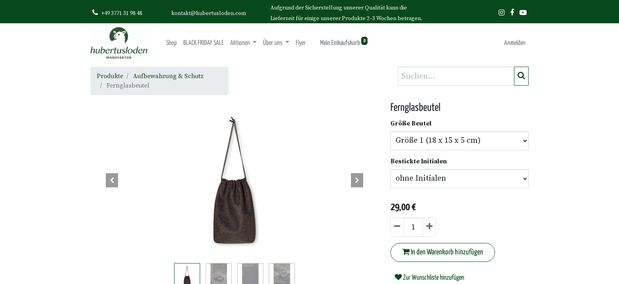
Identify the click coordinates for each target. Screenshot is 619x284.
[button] (112, 180)
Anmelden (514, 43)
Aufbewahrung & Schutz (168, 76)
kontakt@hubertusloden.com (208, 13)
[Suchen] (521, 76)
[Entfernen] (397, 227)
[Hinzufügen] (429, 227)
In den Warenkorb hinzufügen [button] (442, 252)
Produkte (110, 76)
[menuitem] (171, 43)
